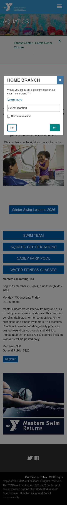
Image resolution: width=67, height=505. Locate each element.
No (12, 127)
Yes (55, 127)
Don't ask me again (21, 116)
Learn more (15, 99)
